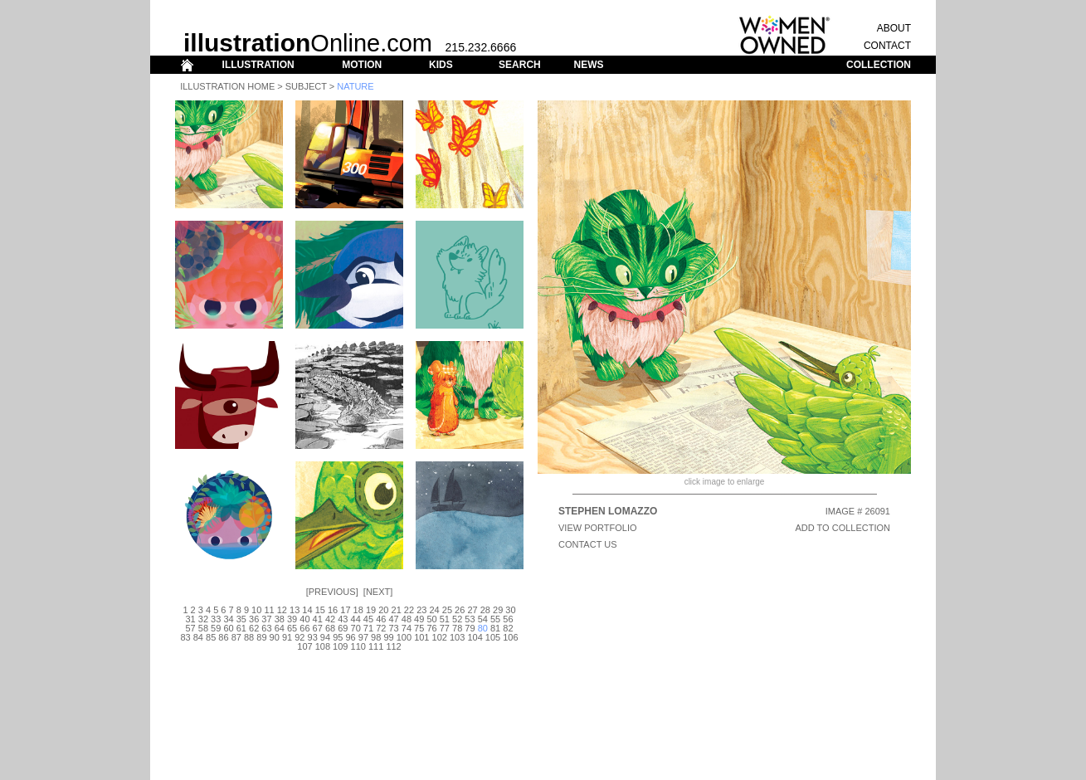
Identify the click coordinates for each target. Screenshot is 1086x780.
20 (383, 610)
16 (333, 610)
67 (318, 628)
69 (343, 628)
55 (495, 619)
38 (280, 619)
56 (508, 619)
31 (190, 619)
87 (236, 637)
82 (508, 628)
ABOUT (894, 28)
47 (393, 619)
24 (434, 610)
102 (439, 637)
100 (404, 637)
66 (304, 628)
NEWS (588, 65)
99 (388, 637)
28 (485, 610)
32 (203, 619)
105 (492, 637)
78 (457, 628)
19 (371, 610)
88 (249, 637)
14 (307, 610)
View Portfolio (597, 528)
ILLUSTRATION (258, 65)
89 (261, 637)
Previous (332, 592)
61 (241, 628)
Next (378, 592)
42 (330, 619)
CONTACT (887, 45)
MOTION (362, 65)
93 (313, 637)
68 (330, 628)
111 (375, 646)
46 (381, 619)
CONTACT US (587, 544)
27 (472, 610)
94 (325, 637)
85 (211, 637)
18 (358, 610)
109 (340, 646)
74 (407, 628)
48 (407, 619)
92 (299, 637)
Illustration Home (227, 86)
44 (356, 619)
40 (304, 619)
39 (292, 619)
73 (393, 628)
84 (198, 637)
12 (282, 610)
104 (474, 637)
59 (216, 628)
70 (356, 628)
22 (409, 610)
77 (445, 628)
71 (368, 628)
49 (419, 619)
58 (203, 628)
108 (322, 646)
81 (495, 628)
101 (421, 637)
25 (447, 610)
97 (363, 637)
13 (295, 610)
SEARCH (520, 65)
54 (483, 619)
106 (510, 637)
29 (498, 610)
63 (266, 628)
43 (343, 619)
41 (318, 619)
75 (419, 628)
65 (292, 628)
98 (376, 637)
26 (460, 610)
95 (338, 637)
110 (358, 646)
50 (431, 619)
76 (431, 628)
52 (457, 619)
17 (345, 610)
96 (350, 637)
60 (228, 628)
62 (254, 628)
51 (445, 619)
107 (304, 646)
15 (320, 610)
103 (457, 637)
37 (266, 619)
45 (368, 619)
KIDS (441, 65)
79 (470, 628)
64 (280, 628)
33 (216, 619)
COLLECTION (878, 65)
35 (241, 619)
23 (421, 610)
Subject (306, 86)
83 (185, 637)
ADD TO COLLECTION (842, 528)
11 (269, 610)
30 (510, 610)
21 (397, 610)
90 (275, 637)
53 (470, 619)
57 (190, 628)
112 (393, 646)
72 (381, 628)
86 (223, 637)
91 (287, 637)
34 (228, 619)
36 (254, 619)
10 (256, 610)
